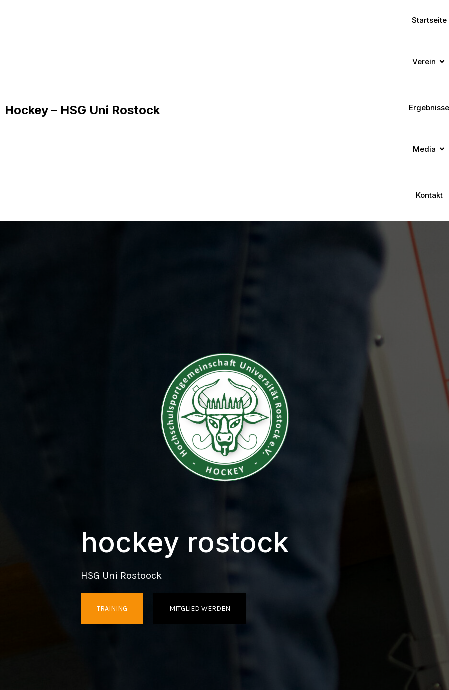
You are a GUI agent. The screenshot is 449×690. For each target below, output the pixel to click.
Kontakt (429, 195)
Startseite (429, 20)
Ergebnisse (429, 107)
